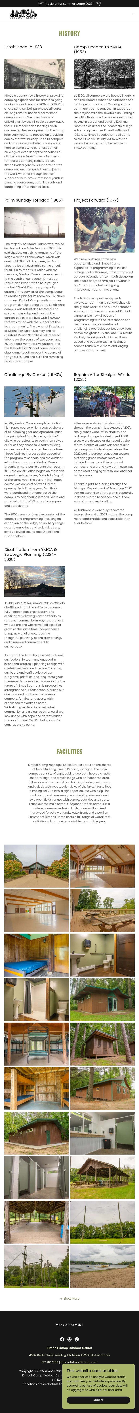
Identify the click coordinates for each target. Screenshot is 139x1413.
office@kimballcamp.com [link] (79, 1362)
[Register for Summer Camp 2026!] (69, 4)
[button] (134, 13)
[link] (19, 13)
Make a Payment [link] (69, 1325)
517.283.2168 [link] (49, 1362)
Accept (98, 1399)
